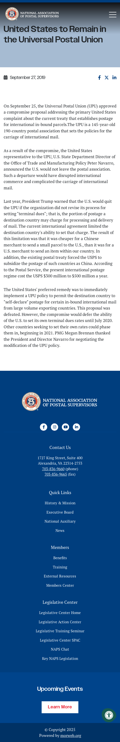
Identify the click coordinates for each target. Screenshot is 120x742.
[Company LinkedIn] (76, 427)
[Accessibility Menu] (109, 715)
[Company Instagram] (54, 427)
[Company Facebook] (43, 427)
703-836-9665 (56, 474)
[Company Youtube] (65, 427)
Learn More (60, 707)
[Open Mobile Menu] (112, 14)
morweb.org (70, 735)
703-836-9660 (53, 469)
